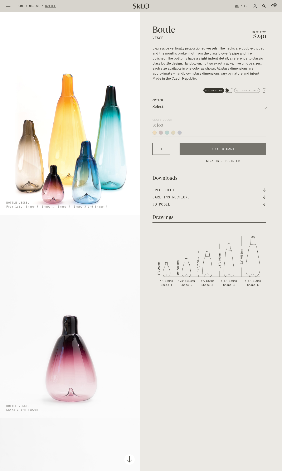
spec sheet (163, 190)
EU (246, 6)
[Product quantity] (161, 148)
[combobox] (209, 107)
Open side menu (8, 6)
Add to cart (223, 149)
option (157, 100)
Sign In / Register (223, 161)
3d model (161, 204)
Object (34, 6)
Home (20, 6)
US (237, 6)
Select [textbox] (158, 107)
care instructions (171, 197)
